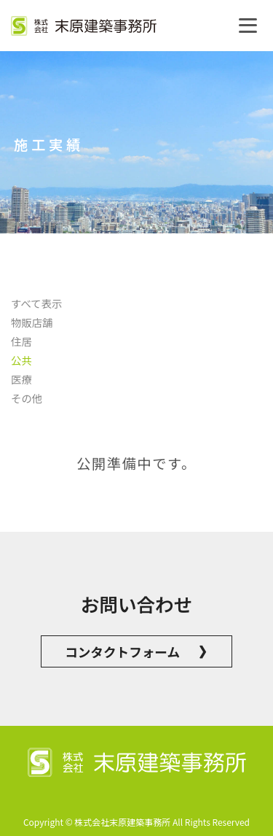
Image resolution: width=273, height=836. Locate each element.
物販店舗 (32, 322)
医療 (21, 379)
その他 (26, 398)
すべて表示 (36, 303)
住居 (21, 341)
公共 (21, 360)
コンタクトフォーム (136, 651)
